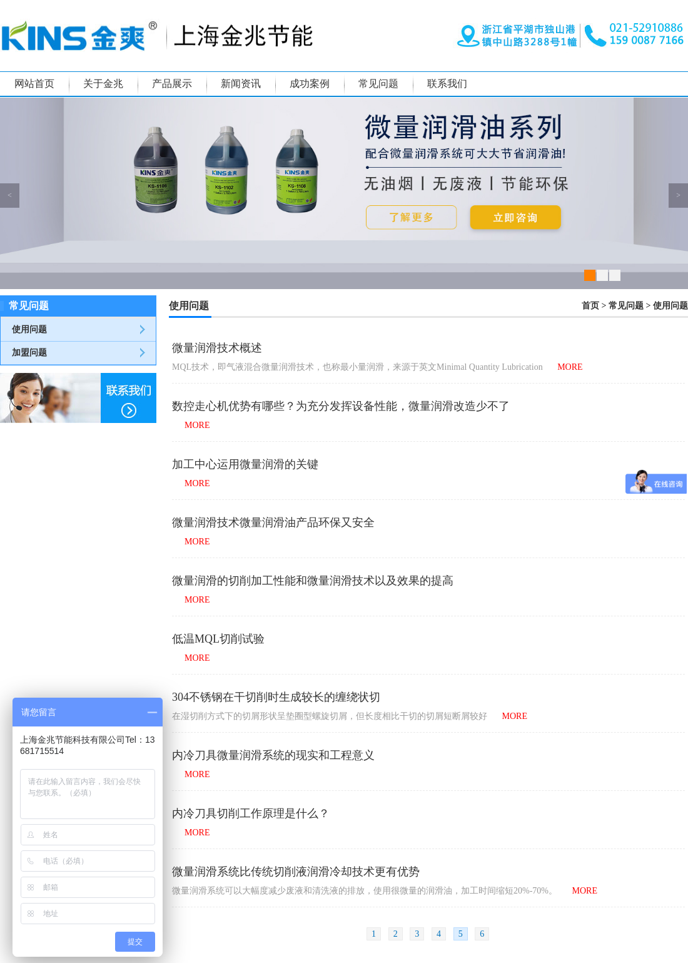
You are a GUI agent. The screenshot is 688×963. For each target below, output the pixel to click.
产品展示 (172, 83)
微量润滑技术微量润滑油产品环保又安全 (273, 522)
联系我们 (447, 83)
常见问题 (378, 83)
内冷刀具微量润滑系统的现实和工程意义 (273, 755)
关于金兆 (103, 83)
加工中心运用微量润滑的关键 (245, 464)
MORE (569, 367)
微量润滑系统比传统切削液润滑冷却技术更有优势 (296, 871)
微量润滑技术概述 (217, 348)
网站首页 (34, 83)
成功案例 (310, 83)
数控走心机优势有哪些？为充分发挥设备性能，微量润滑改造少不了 (341, 406)
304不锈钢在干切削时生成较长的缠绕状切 (276, 697)
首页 (590, 305)
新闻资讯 (241, 83)
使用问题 (29, 329)
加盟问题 (29, 352)
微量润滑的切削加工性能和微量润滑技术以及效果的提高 (312, 580)
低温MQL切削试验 (218, 639)
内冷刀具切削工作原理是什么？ (251, 813)
